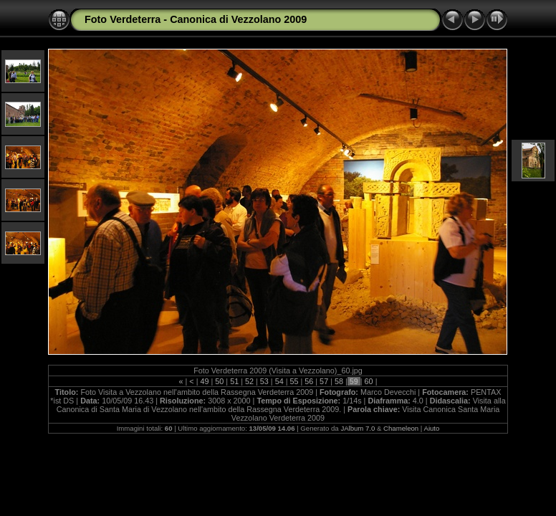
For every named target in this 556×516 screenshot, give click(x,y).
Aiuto (431, 428)
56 (308, 381)
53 (264, 381)
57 (323, 381)
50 (219, 381)
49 (204, 381)
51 (234, 381)
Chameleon (400, 428)
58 (338, 381)
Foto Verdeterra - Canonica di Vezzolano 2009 (196, 19)
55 (293, 381)
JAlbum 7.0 (357, 428)
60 (369, 381)
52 (249, 381)
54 (279, 381)
